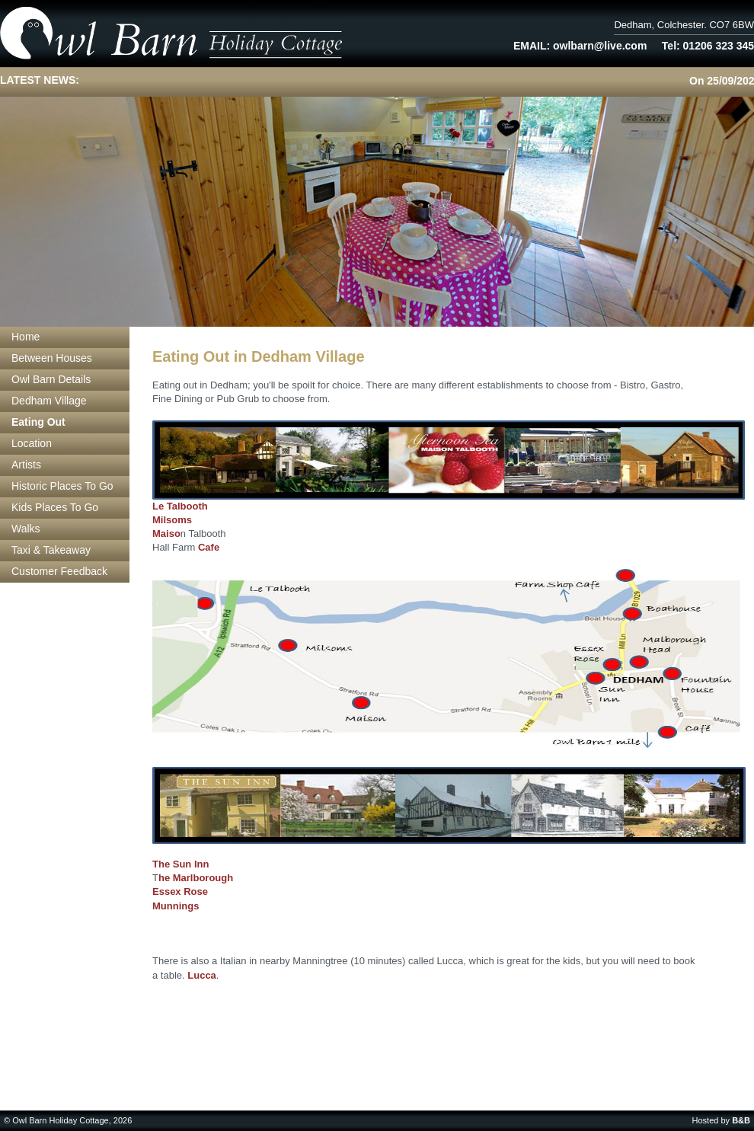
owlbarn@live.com (600, 46)
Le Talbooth (180, 506)
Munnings (175, 906)
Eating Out (38, 422)
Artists (26, 464)
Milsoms (172, 520)
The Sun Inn (180, 864)
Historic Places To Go (62, 486)
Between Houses (51, 358)
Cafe (208, 547)
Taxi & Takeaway (51, 550)
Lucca (201, 975)
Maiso (166, 533)
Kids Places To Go (54, 507)
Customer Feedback (59, 571)
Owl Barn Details (51, 379)
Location (31, 443)
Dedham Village (49, 401)
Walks (25, 528)
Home (25, 337)
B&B (741, 1120)
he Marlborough (195, 877)
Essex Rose (180, 891)
